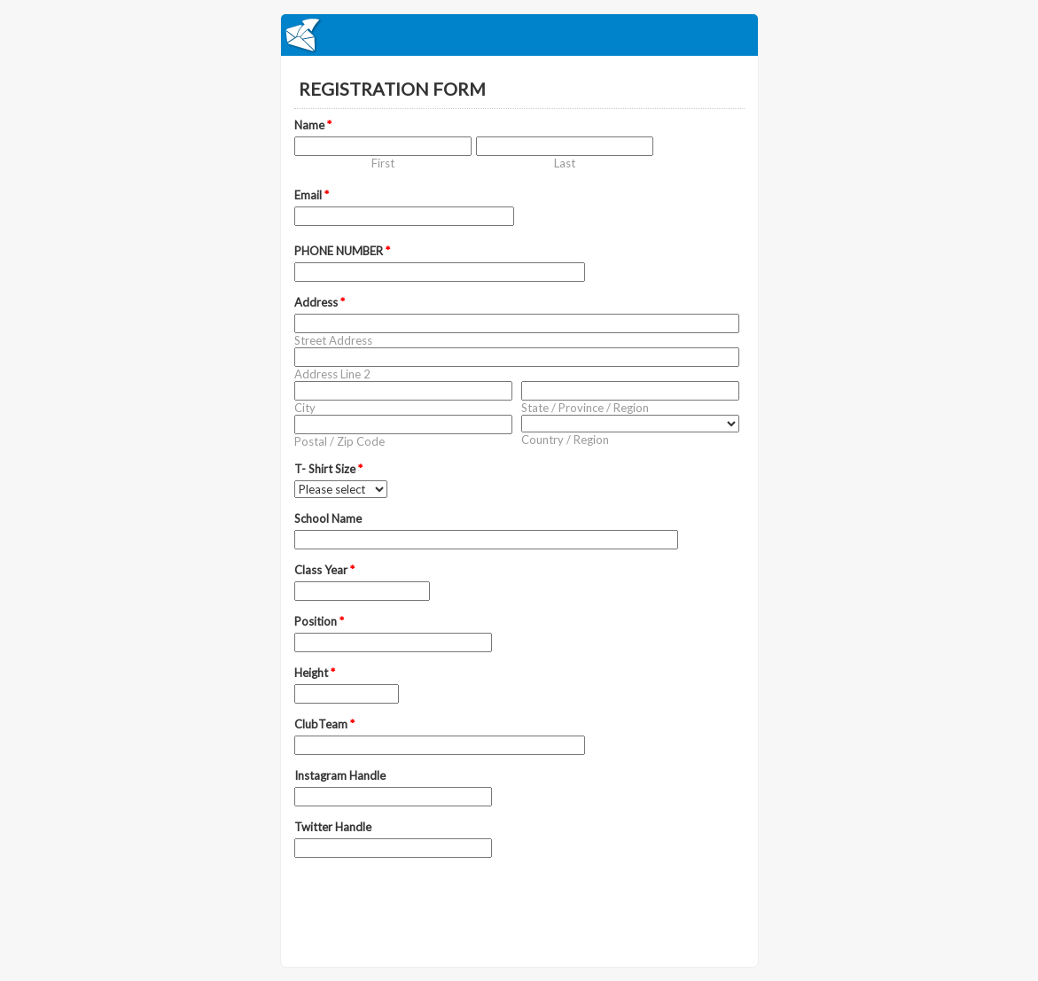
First (382, 163)
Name (313, 125)
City (305, 408)
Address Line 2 (332, 374)
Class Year (324, 570)
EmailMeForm (519, 35)
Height (314, 673)
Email (311, 195)
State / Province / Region (585, 408)
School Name (328, 518)
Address (319, 302)
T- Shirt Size (328, 469)
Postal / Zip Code (339, 441)
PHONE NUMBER (342, 251)
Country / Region (565, 439)
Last (564, 163)
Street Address (333, 340)
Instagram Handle (340, 775)
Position (319, 621)
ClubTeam (324, 724)
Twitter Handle (332, 827)
